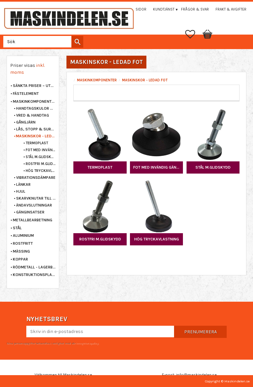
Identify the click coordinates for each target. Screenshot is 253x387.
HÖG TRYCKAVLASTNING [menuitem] (41, 171)
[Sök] (77, 42)
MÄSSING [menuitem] (21, 251)
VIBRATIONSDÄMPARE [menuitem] (36, 177)
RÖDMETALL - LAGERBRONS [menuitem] (34, 267)
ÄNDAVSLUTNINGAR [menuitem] (34, 205)
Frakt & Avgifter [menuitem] (230, 9)
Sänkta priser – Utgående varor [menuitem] (34, 85)
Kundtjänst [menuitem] (163, 9)
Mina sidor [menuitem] (136, 9)
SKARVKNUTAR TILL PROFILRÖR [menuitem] (36, 198)
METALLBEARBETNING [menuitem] (32, 220)
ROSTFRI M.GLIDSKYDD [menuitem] (41, 164)
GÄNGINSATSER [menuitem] (30, 212)
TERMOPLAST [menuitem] (37, 143)
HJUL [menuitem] (20, 191)
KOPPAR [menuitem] (20, 259)
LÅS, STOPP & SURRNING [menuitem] (36, 129)
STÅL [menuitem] (17, 228)
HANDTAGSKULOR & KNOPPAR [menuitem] (36, 108)
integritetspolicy (87, 343)
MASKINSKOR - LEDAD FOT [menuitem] (36, 136)
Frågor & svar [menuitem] (195, 9)
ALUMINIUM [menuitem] (23, 235)
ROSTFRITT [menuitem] (23, 243)
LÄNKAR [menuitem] (23, 184)
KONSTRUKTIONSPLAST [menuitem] (34, 274)
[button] (193, 34)
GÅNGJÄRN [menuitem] (26, 122)
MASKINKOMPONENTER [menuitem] (34, 101)
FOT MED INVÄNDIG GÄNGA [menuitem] (41, 150)
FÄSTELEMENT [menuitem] (26, 93)
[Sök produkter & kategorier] (42, 41)
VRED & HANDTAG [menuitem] (32, 115)
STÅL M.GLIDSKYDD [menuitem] (41, 157)
